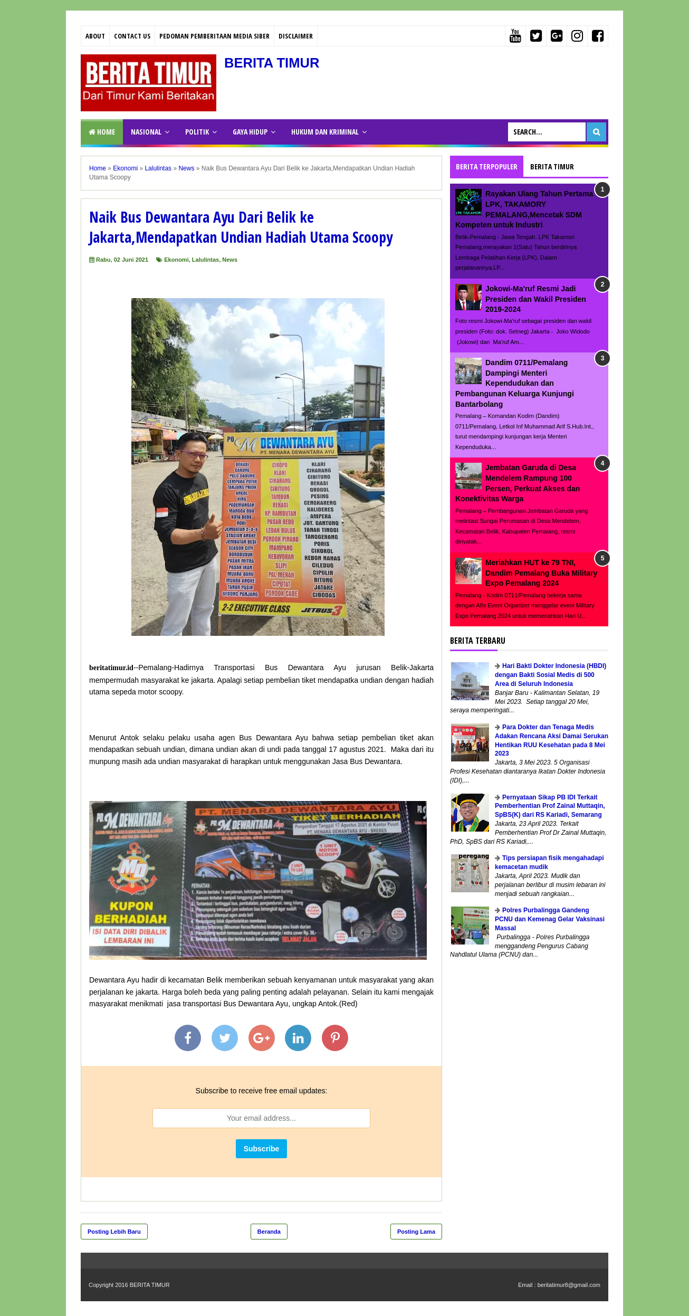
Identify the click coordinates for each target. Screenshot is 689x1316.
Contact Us (132, 36)
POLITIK (197, 132)
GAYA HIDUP (250, 132)
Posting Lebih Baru (114, 1231)
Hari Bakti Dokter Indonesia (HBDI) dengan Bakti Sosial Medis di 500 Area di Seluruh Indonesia (550, 675)
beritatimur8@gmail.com (569, 1285)
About (95, 36)
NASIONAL (146, 132)
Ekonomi (176, 259)
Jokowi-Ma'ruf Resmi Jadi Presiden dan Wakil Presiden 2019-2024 (535, 298)
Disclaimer (296, 36)
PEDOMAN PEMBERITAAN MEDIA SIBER (214, 36)
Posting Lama (416, 1231)
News (229, 259)
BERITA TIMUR (276, 62)
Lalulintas (205, 259)
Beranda (269, 1231)
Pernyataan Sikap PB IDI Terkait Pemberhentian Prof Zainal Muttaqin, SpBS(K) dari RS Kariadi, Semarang (550, 806)
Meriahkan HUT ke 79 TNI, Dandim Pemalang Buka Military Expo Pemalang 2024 (541, 572)
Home (102, 132)
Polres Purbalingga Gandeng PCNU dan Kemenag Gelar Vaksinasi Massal (550, 919)
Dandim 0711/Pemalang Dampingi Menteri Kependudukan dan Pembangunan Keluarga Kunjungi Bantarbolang (514, 383)
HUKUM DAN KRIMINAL (325, 132)
